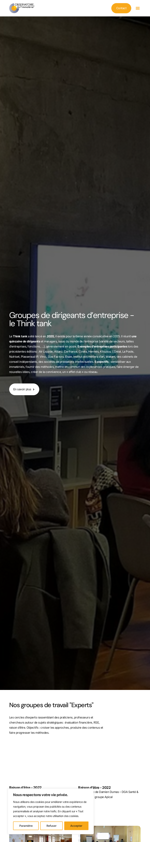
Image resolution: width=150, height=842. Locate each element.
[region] (51, 811)
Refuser (51, 825)
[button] (137, 8)
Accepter (76, 825)
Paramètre (26, 825)
